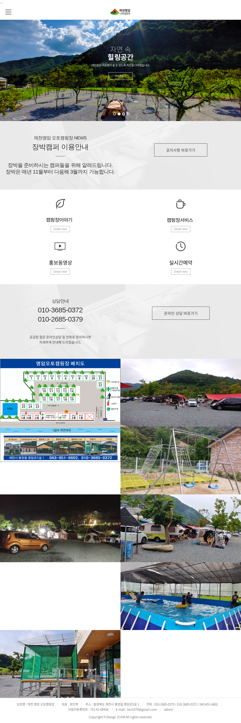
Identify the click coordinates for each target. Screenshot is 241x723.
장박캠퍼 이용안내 (60, 147)
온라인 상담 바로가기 (181, 313)
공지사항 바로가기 (180, 150)
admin (168, 709)
